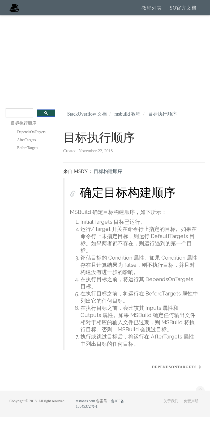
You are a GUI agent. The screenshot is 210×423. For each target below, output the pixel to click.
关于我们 (171, 407)
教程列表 (152, 10)
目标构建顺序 (108, 177)
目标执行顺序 (162, 119)
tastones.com (85, 407)
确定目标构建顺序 (127, 198)
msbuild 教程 (127, 119)
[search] (19, 119)
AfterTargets (26, 146)
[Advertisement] (105, 61)
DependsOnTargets (31, 138)
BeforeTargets (27, 154)
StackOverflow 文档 (87, 119)
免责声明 (191, 407)
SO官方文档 (183, 10)
